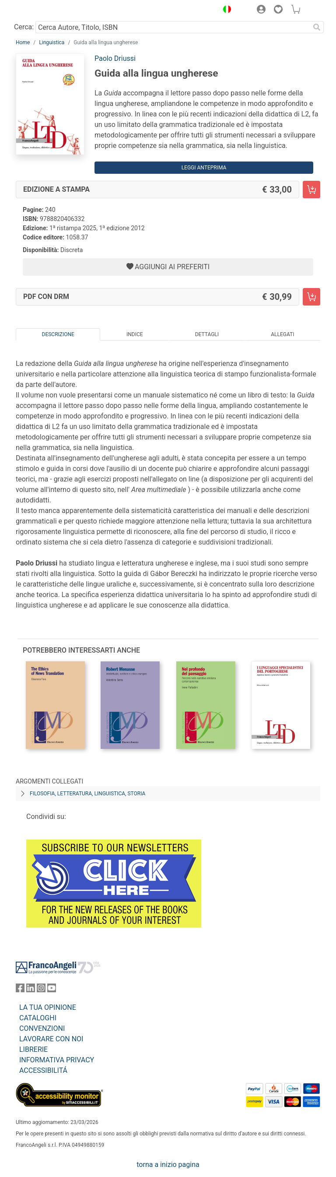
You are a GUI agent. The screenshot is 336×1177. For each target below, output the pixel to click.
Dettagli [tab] (207, 334)
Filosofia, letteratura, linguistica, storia (87, 794)
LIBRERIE (33, 1049)
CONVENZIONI (42, 1028)
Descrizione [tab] (58, 334)
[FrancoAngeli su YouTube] (51, 990)
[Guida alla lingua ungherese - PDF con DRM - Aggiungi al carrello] (311, 297)
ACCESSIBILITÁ (43, 1070)
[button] (224, 10)
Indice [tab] (134, 334)
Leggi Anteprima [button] (204, 168)
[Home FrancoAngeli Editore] (45, 10)
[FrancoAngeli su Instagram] (41, 990)
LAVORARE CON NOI (51, 1039)
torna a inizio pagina (167, 1164)
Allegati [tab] (282, 334)
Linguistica (51, 42)
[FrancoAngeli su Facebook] (20, 990)
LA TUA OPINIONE (47, 1007)
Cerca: (24, 27)
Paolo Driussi (115, 58)
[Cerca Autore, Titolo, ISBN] (172, 27)
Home (23, 42)
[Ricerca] (317, 27)
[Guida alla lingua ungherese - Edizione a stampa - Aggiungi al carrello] (311, 189)
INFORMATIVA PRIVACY (56, 1060)
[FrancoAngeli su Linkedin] (30, 990)
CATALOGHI (37, 1018)
